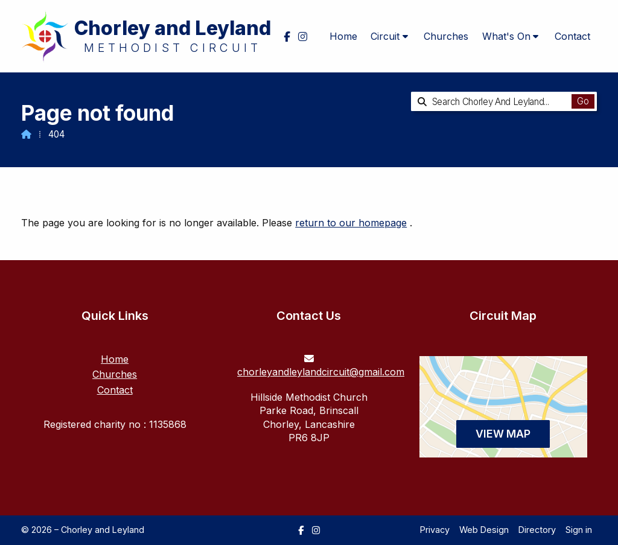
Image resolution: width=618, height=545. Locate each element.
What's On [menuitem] (506, 36)
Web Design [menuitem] (484, 529)
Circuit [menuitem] (385, 36)
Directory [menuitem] (537, 529)
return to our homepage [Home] (351, 223)
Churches (114, 374)
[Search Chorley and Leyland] (495, 101)
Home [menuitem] (343, 36)
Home (115, 359)
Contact (115, 390)
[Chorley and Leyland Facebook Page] (301, 530)
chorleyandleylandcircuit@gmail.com (320, 372)
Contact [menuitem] (572, 36)
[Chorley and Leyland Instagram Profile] (316, 530)
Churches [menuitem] (446, 36)
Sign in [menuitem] (578, 529)
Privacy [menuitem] (435, 529)
